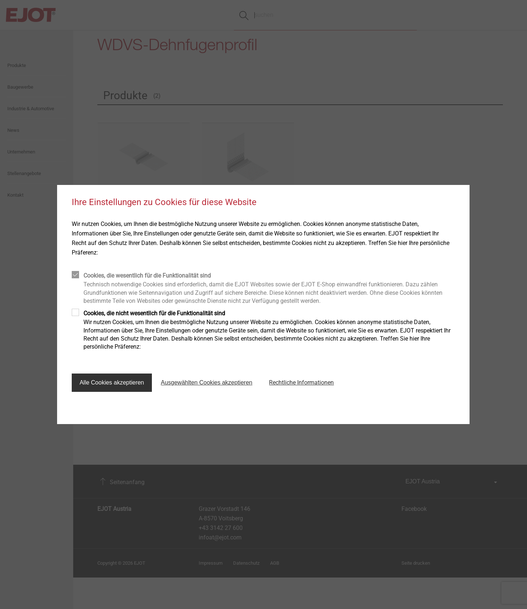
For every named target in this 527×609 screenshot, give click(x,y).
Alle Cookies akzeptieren (111, 382)
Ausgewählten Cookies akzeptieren (207, 382)
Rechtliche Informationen (301, 382)
